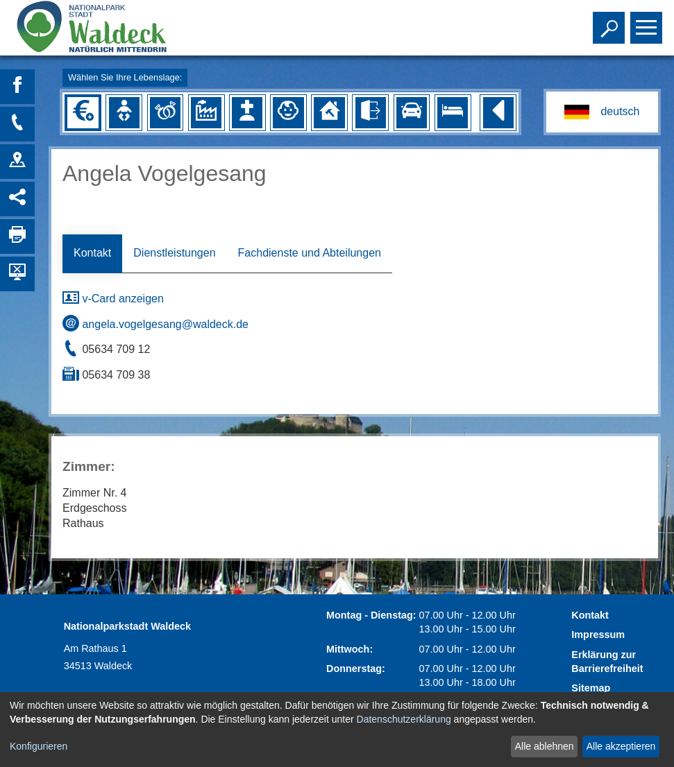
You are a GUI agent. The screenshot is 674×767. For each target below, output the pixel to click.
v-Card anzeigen (113, 298)
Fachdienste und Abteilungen (309, 253)
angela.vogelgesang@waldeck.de (155, 324)
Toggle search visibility (610, 21)
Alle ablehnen (544, 746)
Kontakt (92, 253)
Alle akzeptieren (621, 746)
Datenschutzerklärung (404, 719)
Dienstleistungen (174, 253)
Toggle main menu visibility (648, 21)
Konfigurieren (38, 746)
